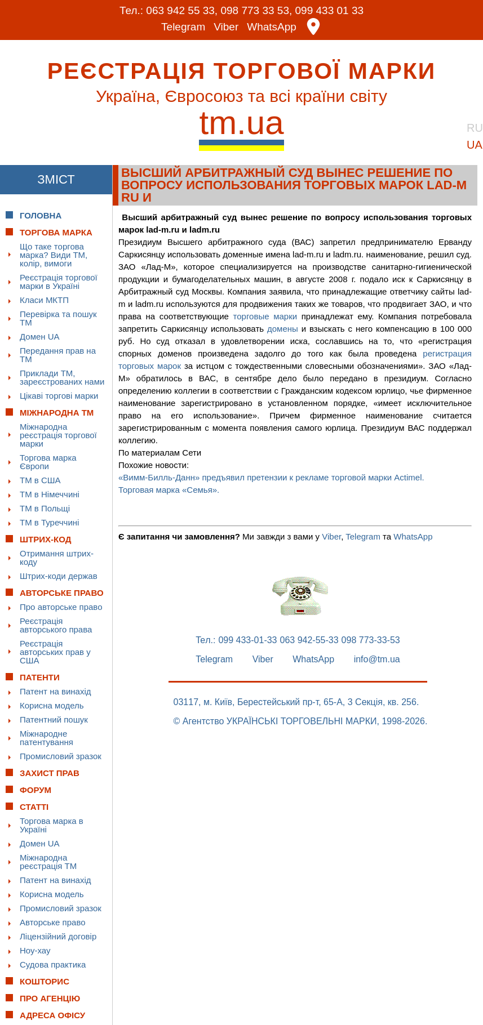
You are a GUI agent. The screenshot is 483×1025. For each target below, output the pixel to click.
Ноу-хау (35, 950)
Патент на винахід (55, 691)
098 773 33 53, (256, 10)
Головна (40, 215)
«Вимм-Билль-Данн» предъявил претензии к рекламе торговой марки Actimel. (271, 477)
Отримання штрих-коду (57, 557)
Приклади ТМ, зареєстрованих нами (62, 377)
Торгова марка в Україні (51, 825)
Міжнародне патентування (46, 737)
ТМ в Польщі (45, 508)
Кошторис (44, 981)
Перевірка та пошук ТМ (58, 318)
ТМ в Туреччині (49, 522)
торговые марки (265, 316)
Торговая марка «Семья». (168, 489)
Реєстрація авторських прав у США (55, 652)
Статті (34, 807)
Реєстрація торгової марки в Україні (59, 281)
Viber (226, 26)
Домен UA (40, 336)
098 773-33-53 (371, 640)
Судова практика (53, 964)
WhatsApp (271, 26)
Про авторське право (61, 607)
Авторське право (53, 922)
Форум (35, 790)
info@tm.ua (377, 659)
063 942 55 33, (182, 10)
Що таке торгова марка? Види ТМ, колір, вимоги (53, 255)
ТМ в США (40, 480)
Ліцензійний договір (58, 936)
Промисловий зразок (60, 756)
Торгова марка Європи (48, 461)
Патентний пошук (54, 719)
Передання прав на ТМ (58, 354)
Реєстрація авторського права (56, 625)
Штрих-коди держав (59, 576)
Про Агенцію (50, 998)
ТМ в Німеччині (49, 494)
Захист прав (49, 773)
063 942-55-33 (309, 640)
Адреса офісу (52, 1015)
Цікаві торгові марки (59, 395)
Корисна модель (52, 705)
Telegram (183, 26)
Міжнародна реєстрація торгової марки (58, 435)
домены (282, 328)
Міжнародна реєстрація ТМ (48, 861)
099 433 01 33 (329, 10)
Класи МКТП (44, 300)
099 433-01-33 (247, 640)
